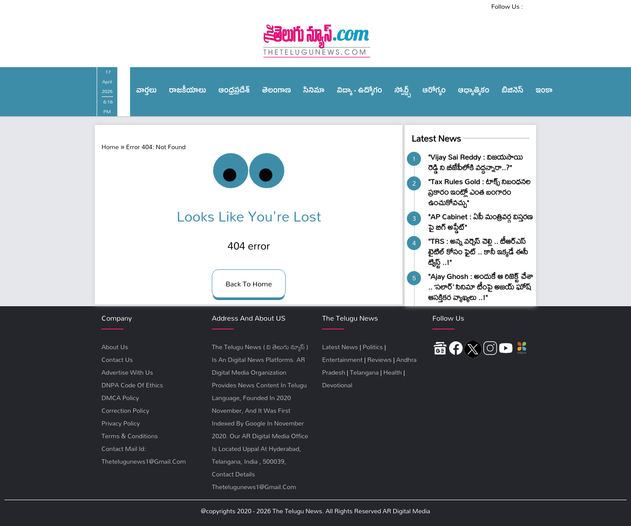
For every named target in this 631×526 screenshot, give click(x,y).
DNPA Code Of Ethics (132, 385)
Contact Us (117, 359)
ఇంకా (544, 91)
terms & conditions (130, 435)
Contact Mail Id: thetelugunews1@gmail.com (144, 455)
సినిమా (313, 91)
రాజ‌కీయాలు (187, 91)
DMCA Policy (120, 397)
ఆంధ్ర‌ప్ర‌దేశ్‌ (234, 91)
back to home (248, 283)
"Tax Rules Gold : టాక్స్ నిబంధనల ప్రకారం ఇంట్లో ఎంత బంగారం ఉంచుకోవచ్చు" (479, 192)
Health (392, 372)
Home (110, 146)
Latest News (436, 138)
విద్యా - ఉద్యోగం (359, 91)
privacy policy (121, 423)
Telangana (364, 372)
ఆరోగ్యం (434, 91)
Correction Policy (125, 410)
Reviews (379, 359)
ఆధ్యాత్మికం (473, 91)
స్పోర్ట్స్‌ (402, 91)
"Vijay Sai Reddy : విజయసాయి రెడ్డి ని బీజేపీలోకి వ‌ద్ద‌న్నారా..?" (475, 162)
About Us (115, 346)
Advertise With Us (127, 372)
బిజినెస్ (512, 91)
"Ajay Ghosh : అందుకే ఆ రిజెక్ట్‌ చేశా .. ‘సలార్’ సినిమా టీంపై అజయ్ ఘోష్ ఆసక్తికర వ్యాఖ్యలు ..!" (480, 286)
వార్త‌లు (146, 91)
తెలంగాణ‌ (276, 91)
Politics (373, 346)
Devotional (337, 385)
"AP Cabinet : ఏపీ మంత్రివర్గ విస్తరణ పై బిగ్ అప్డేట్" (480, 222)
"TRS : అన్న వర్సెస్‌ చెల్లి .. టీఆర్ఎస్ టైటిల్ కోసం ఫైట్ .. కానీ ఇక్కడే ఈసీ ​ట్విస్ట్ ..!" (478, 251)
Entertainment (342, 359)
